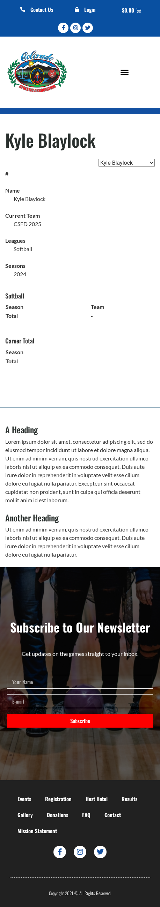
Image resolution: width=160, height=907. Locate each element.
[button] (124, 72)
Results (129, 799)
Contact (112, 815)
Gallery (25, 815)
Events (24, 799)
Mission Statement (37, 831)
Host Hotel (97, 799)
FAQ (86, 815)
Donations (57, 815)
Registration (58, 799)
